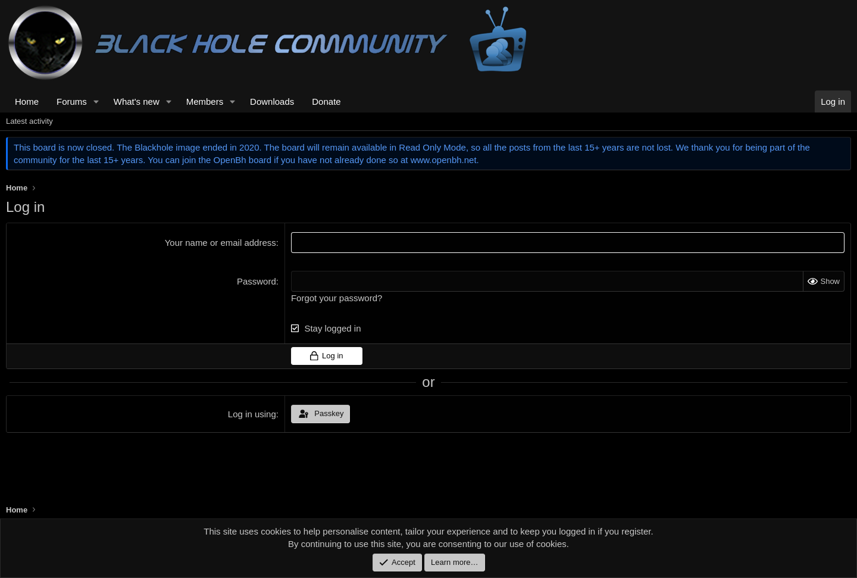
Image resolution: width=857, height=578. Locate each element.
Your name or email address (220, 243)
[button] (96, 101)
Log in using (252, 414)
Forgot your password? (336, 298)
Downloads (272, 101)
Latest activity (29, 121)
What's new (136, 101)
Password (256, 281)
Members (205, 101)
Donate (326, 101)
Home (27, 101)
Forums (72, 101)
